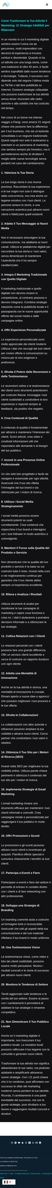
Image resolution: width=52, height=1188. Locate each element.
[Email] (37, 1143)
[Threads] (30, 1143)
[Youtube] (19, 1143)
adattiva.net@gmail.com (8, 1165)
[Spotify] (15, 1143)
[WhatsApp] (33, 1143)
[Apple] (23, 1143)
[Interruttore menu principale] (47, 4)
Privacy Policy (35, 1173)
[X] (26, 1143)
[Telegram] (40, 1143)
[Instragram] (12, 1143)
